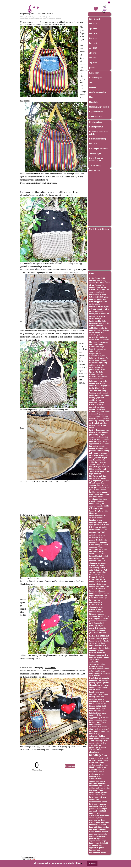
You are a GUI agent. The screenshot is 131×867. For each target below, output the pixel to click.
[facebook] (30, 7)
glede (102, 444)
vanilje (92, 400)
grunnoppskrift (95, 802)
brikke (104, 527)
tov (102, 685)
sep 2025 (93, 58)
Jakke (103, 643)
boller (91, 358)
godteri (106, 786)
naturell (103, 825)
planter (92, 448)
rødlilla (92, 734)
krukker (92, 492)
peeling (92, 683)
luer (107, 444)
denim (91, 428)
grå (100, 476)
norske (103, 287)
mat (101, 379)
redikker (92, 776)
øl (90, 845)
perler (91, 628)
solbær (92, 351)
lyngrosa (100, 614)
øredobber (97, 750)
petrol (97, 395)
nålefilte (92, 335)
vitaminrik (93, 607)
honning (92, 520)
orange (103, 490)
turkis (102, 579)
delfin (91, 332)
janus (101, 537)
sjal (106, 455)
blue (90, 724)
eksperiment (94, 799)
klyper (99, 520)
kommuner (93, 786)
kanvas (97, 795)
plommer (103, 453)
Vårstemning (95, 165)
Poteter (101, 790)
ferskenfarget (94, 278)
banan (97, 332)
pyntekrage (93, 747)
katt (99, 485)
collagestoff (101, 349)
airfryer (92, 506)
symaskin (102, 804)
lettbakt (92, 347)
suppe (91, 416)
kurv (91, 441)
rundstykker (94, 356)
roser (91, 820)
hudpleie (102, 628)
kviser (100, 497)
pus (90, 478)
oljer (105, 720)
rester (103, 852)
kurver (102, 788)
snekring (92, 439)
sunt (105, 595)
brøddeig (92, 393)
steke (104, 795)
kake (91, 302)
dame (98, 697)
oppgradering (94, 718)
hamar (101, 772)
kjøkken (92, 614)
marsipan (93, 829)
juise (97, 743)
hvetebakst (93, 678)
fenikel (105, 393)
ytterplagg (93, 625)
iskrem (92, 706)
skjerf (101, 625)
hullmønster (103, 834)
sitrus (99, 760)
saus (91, 391)
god (90, 497)
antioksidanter (103, 669)
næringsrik (93, 537)
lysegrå (92, 501)
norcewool (99, 595)
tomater (97, 676)
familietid (99, 326)
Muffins (92, 572)
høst (90, 344)
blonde (98, 388)
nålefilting (98, 827)
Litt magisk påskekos (98, 148)
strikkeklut (93, 414)
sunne (95, 342)
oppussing (93, 547)
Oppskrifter (105, 641)
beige (91, 458)
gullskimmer (103, 432)
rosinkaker (100, 565)
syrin (102, 504)
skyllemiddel (94, 662)
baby (100, 522)
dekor (101, 551)
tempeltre (100, 411)
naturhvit (93, 307)
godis (99, 393)
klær (96, 598)
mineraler (105, 439)
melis (91, 623)
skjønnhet (99, 311)
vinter (91, 340)
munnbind (93, 680)
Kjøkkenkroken (96, 112)
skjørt (99, 657)
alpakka (99, 296)
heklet (99, 539)
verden (92, 326)
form (103, 558)
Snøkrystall (93, 314)
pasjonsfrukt (94, 407)
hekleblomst (94, 294)
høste (91, 673)
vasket (105, 340)
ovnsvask (105, 467)
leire (103, 731)
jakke (91, 388)
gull (106, 758)
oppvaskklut (94, 444)
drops (98, 690)
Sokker (102, 736)
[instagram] (30, 11)
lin (104, 645)
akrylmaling (94, 568)
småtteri (92, 518)
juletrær (98, 458)
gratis (99, 335)
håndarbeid (98, 623)
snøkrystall (100, 818)
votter (91, 763)
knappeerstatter (100, 302)
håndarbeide (101, 584)
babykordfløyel (95, 713)
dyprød (92, 841)
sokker (98, 351)
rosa (98, 813)
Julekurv (92, 365)
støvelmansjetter (95, 499)
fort (95, 589)
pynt (99, 365)
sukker (92, 743)
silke (104, 572)
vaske (91, 832)
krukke (98, 416)
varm (91, 292)
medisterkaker (101, 836)
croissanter (104, 815)
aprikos (106, 827)
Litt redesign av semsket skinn (96, 159)
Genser (103, 797)
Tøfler (91, 659)
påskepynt (93, 432)
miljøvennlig (104, 678)
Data (103, 820)
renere (104, 802)
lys (106, 598)
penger (104, 391)
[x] (34, 7)
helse (99, 572)
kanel (97, 797)
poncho (92, 540)
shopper (92, 418)
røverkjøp (93, 699)
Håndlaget (93, 102)
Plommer (92, 650)
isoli (90, 527)
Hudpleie (92, 374)
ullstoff (105, 832)
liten (97, 579)
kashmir (97, 711)
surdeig (92, 765)
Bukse (91, 360)
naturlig (92, 657)
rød (105, 767)
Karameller (93, 577)
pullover (100, 767)
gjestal (91, 285)
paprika (98, 469)
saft (105, 540)
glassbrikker (98, 344)
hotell (98, 841)
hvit (100, 441)
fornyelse (92, 760)
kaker (101, 577)
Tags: (100, 547)
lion (107, 430)
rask (91, 711)
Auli (105, 570)
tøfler (91, 792)
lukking (101, 575)
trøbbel (106, 657)
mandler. (99, 765)
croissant (92, 612)
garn (101, 758)
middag (104, 529)
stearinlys (100, 347)
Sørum (101, 648)
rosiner (105, 687)
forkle (103, 278)
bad (90, 467)
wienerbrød (94, 758)
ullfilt (91, 646)
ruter (101, 694)
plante (102, 407)
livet (94, 497)
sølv (105, 755)
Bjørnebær (99, 367)
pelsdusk (101, 650)
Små (102, 332)
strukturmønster (95, 779)
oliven (100, 535)
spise (91, 676)
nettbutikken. (50, 668)
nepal (91, 367)
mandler (92, 669)
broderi (106, 330)
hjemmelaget (94, 529)
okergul (106, 673)
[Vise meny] (109, 2)
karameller (99, 285)
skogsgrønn (105, 386)
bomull (34, 18)
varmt (103, 290)
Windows (103, 294)
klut (101, 283)
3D (90, 82)
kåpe (91, 474)
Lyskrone (105, 418)
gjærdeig (103, 381)
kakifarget (99, 741)
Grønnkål (93, 605)
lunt (97, 788)
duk (101, 494)
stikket (92, 788)
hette (106, 694)
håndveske (101, 653)
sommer (101, 769)
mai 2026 (93, 24)
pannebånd (99, 292)
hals (98, 554)
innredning (93, 446)
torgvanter (105, 395)
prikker (104, 360)
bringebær (98, 570)
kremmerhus (94, 722)
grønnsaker (98, 525)
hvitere (104, 388)
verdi (91, 423)
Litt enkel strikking (97, 139)
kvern (106, 545)
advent (100, 374)
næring (92, 425)
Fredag (92, 697)
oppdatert (102, 783)
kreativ (105, 618)
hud (107, 718)
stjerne (98, 683)
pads (91, 720)
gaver (104, 713)
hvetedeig (93, 421)
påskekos (103, 423)
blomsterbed (102, 376)
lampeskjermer (95, 353)
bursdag (92, 280)
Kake (104, 321)
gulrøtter (92, 809)
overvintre (93, 694)
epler (105, 522)
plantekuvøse (94, 752)
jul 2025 (92, 67)
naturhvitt (99, 405)
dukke (106, 703)
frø (102, 697)
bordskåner (99, 763)
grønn (98, 400)
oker (100, 609)
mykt (98, 425)
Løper (104, 458)
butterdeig (93, 551)
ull (90, 508)
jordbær (92, 451)
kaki (104, 706)
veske (24, 18)
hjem (96, 455)
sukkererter (101, 460)
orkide (97, 822)
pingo (106, 297)
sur (101, 340)
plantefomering (102, 437)
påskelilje (98, 646)
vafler (91, 671)
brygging (99, 666)
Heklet (103, 722)
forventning (101, 280)
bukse (98, 706)
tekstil (91, 311)
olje (97, 383)
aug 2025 (93, 62)
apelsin (92, 464)
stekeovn (101, 589)
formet (102, 358)
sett (107, 290)
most (100, 605)
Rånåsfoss (103, 337)
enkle (101, 598)
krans (91, 641)
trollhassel (93, 575)
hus (97, 283)
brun (91, 731)
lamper (92, 655)
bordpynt (97, 527)
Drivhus (92, 290)
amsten (92, 584)
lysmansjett (104, 738)
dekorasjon (104, 487)
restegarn (98, 545)
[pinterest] (38, 7)
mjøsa (106, 307)
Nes (105, 515)
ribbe (97, 386)
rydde (102, 356)
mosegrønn (93, 806)
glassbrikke (93, 363)
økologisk (97, 467)
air (103, 838)
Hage (91, 97)
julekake (92, 838)
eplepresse (102, 563)
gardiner (102, 747)
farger (102, 435)
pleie (107, 586)
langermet (98, 673)
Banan (91, 405)
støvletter (103, 806)
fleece (107, 616)
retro (103, 671)
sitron (103, 554)
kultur (91, 297)
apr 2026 (93, 28)
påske (96, 738)
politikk (92, 409)
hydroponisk (94, 379)
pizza (96, 487)
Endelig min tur (96, 127)
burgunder (93, 593)
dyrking (92, 715)
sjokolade (93, 616)
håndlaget (58, 18)
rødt (100, 786)
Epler (104, 708)
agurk (101, 323)
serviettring (101, 409)
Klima (96, 490)
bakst (107, 648)
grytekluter (93, 701)
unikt (98, 687)
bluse (106, 414)
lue (104, 476)
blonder (92, 767)
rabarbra (92, 376)
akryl (91, 729)
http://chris (93, 476)
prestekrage (94, 435)
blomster (93, 522)
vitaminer (93, 563)
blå (90, 342)
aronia (104, 727)
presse (105, 760)
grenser (101, 699)
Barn (91, 598)
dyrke (101, 845)
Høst (103, 718)
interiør (97, 600)
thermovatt (93, 549)
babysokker (94, 381)
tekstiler (92, 653)
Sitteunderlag (94, 685)
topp (103, 316)
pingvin (95, 845)
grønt (101, 607)
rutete (101, 774)
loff (97, 636)
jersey (107, 283)
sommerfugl (94, 586)
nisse (107, 471)
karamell (92, 511)
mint (99, 561)
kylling (92, 383)
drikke (92, 818)
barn (91, 618)
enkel (96, 423)
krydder (105, 511)
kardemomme (94, 852)
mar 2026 (93, 33)
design (53, 18)
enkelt (97, 582)
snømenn (92, 485)
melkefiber (105, 822)
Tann (102, 586)
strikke (92, 554)
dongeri (92, 687)
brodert (106, 309)
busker (101, 616)
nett (27, 18)
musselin (97, 391)
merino (92, 283)
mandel (106, 593)
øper (91, 525)
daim (91, 570)
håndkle (98, 832)
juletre (91, 843)
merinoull (93, 811)
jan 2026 (93, 43)
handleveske (94, 692)
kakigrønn (93, 402)
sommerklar (94, 781)
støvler (92, 579)
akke (99, 418)
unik (104, 469)
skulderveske (94, 664)
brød (96, 633)
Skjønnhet (97, 481)
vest (106, 765)
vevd (97, 358)
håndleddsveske (95, 638)
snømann (97, 724)
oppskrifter (93, 848)
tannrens (92, 299)
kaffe (91, 487)
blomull (92, 483)
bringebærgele (101, 621)
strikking (93, 769)
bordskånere (100, 591)
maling (92, 708)
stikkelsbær (94, 462)
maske (101, 328)
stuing (106, 451)
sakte (99, 330)
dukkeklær (93, 328)
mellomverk (101, 501)
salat (107, 701)
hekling (92, 398)
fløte (100, 593)
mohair (102, 402)
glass (102, 692)
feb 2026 (92, 38)
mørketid (92, 535)
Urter (91, 545)
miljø (104, 841)
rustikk (92, 565)
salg (105, 363)
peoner (92, 621)
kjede (104, 464)
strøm (91, 741)
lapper (96, 494)
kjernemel (93, 783)
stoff (91, 589)
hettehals (96, 478)
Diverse (92, 87)
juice (101, 414)
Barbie (92, 666)
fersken (92, 636)
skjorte (92, 316)
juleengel (92, 330)
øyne (99, 838)
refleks (44, 18)
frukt (91, 822)
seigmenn (98, 618)
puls (90, 453)
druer (105, 441)
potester (102, 446)
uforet (40, 18)
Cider (106, 525)
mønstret (97, 474)
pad (96, 729)
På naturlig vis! (96, 78)
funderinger (102, 809)
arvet (97, 659)
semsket (92, 287)
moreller (100, 506)
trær (99, 776)
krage (91, 797)
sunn (98, 483)
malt (102, 471)
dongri (30, 18)
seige (91, 745)
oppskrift (93, 337)
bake (107, 323)
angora (105, 492)
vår (98, 290)
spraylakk (103, 549)
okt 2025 (93, 53)
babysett (103, 462)
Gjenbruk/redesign (97, 92)
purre (101, 848)
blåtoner (103, 542)
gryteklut (100, 398)
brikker (104, 664)
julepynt (105, 416)
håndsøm (92, 561)
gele (98, 439)
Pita (97, 504)
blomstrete (93, 513)
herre (103, 370)
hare (91, 494)
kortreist (92, 349)
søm (47, 18)
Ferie (97, 641)
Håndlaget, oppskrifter (99, 107)
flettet (98, 464)
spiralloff (99, 448)
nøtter (98, 708)
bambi (97, 671)
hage (91, 827)
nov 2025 (93, 48)
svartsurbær (94, 815)
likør (91, 738)
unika (50, 18)
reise (106, 741)
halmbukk (104, 843)
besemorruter (94, 850)
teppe (91, 591)
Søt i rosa (93, 144)
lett (96, 628)
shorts (91, 386)
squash (92, 630)
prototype (93, 834)
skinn (91, 643)
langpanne (93, 790)
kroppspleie (93, 825)
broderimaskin (95, 321)
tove (105, 499)
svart (99, 309)
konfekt (102, 314)
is (104, 535)
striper (100, 612)
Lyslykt (103, 743)
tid (108, 314)
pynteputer (93, 323)
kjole (106, 506)
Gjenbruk (93, 609)
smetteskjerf (103, 729)
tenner (102, 781)
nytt (100, 363)
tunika (91, 504)
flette (98, 316)
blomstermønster (96, 515)
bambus (100, 518)
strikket (104, 635)
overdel (92, 460)
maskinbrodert (95, 727)
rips (108, 788)
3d (107, 358)
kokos (101, 455)
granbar (103, 383)
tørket (107, 411)
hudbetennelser (102, 655)
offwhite (104, 582)
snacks (102, 701)
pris (95, 441)
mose (91, 813)
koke (101, 372)
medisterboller (95, 304)
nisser (91, 795)
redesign (92, 309)
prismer (104, 792)
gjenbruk (102, 811)
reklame (92, 532)
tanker (104, 478)
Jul (103, 711)
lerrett (97, 643)
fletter (91, 703)
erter (97, 471)
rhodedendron (101, 630)
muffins (97, 731)
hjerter (92, 372)
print (91, 490)
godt (97, 843)
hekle (107, 685)
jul (106, 328)
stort (97, 340)
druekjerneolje (95, 319)
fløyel (91, 595)
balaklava (99, 703)
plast (91, 633)
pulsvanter (93, 648)
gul (90, 750)
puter (99, 492)
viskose (102, 632)
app (98, 287)
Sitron (91, 471)
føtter (91, 582)
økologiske (101, 299)
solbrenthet (93, 736)
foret (37, 18)
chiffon (92, 411)
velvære (100, 451)
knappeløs (98, 720)
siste (95, 804)
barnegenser (103, 342)
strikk (103, 425)
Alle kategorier (95, 116)
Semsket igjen (95, 153)
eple (99, 511)
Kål (103, 561)
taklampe (101, 421)
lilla (107, 731)
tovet (104, 365)
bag (90, 481)
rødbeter (97, 745)
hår (102, 483)
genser (105, 638)
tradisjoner (93, 774)
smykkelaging (104, 680)
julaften (105, 481)
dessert (92, 690)
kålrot (91, 469)
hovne (91, 836)
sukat (97, 360)
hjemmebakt (94, 542)
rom (108, 421)
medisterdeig (98, 508)
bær (90, 600)
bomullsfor (93, 772)
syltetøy (106, 683)
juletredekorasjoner (97, 430)
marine (97, 820)
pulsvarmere (94, 370)
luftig (107, 494)
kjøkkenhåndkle (95, 602)
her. (82, 863)
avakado (105, 485)
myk (91, 455)
